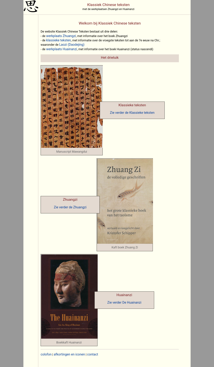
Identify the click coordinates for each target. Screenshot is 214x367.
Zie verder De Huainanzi (124, 302)
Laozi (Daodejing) (71, 45)
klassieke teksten (58, 40)
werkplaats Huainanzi (61, 49)
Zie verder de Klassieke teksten (132, 113)
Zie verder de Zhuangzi (70, 207)
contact (92, 354)
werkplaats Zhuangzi (61, 36)
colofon (46, 354)
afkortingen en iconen (69, 354)
